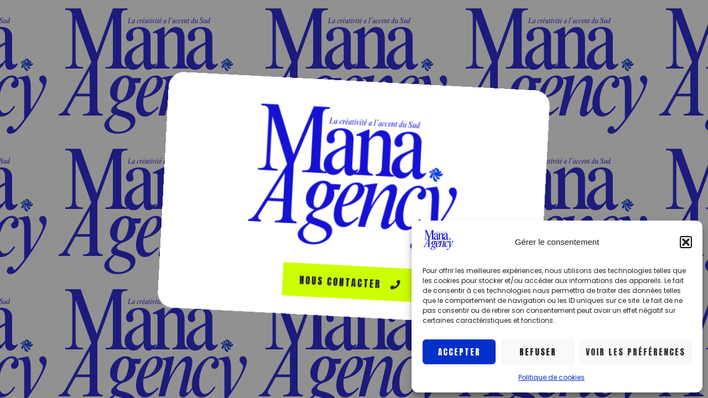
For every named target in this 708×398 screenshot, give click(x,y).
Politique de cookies (551, 377)
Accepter (459, 351)
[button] (685, 242)
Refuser (537, 351)
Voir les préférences (635, 351)
